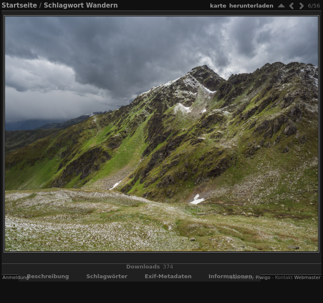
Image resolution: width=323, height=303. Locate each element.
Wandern (102, 5)
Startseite (19, 5)
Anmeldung (16, 277)
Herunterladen (251, 6)
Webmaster (307, 277)
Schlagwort (64, 5)
